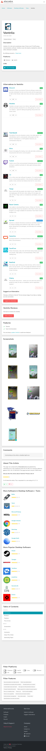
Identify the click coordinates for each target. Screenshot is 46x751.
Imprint (25, 731)
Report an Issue (8, 727)
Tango (11, 189)
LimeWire (14, 577)
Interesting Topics (8, 637)
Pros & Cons (7, 621)
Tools (27, 8)
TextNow (14, 568)
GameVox (12, 236)
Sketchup (14, 529)
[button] (44, 2)
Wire (11, 149)
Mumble (12, 104)
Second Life (15, 586)
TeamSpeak (13, 133)
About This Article (8, 635)
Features (6, 618)
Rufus (13, 494)
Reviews (6, 615)
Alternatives (7, 613)
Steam (13, 551)
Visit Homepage (10, 67)
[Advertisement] (23, 14)
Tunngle (14, 559)
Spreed (11, 220)
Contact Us (27, 729)
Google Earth (15, 538)
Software (9, 8)
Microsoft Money (16, 512)
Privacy (10, 748)
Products (6, 714)
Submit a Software (29, 712)
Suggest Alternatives (29, 714)
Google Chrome (16, 520)
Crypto (5, 717)
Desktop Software (19, 8)
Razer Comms (14, 205)
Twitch (11, 161)
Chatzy (11, 278)
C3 (10, 175)
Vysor (13, 503)
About (25, 727)
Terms (5, 748)
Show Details (39, 99)
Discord (12, 88)
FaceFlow (12, 248)
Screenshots (7, 626)
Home (3, 8)
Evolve (13, 594)
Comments (7, 632)
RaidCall (12, 262)
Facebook (27, 734)
